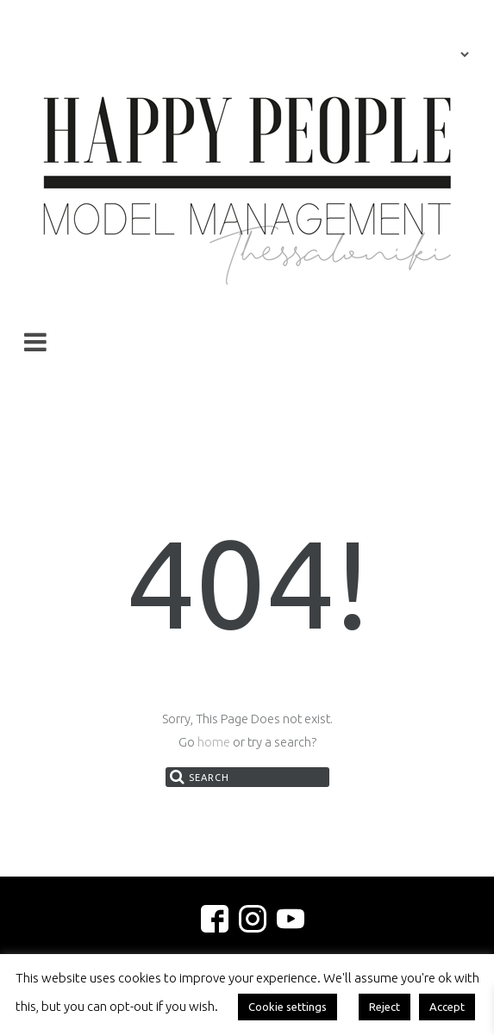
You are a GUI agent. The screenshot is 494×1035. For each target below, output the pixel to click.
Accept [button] (447, 1007)
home (213, 741)
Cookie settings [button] (287, 1007)
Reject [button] (384, 1007)
